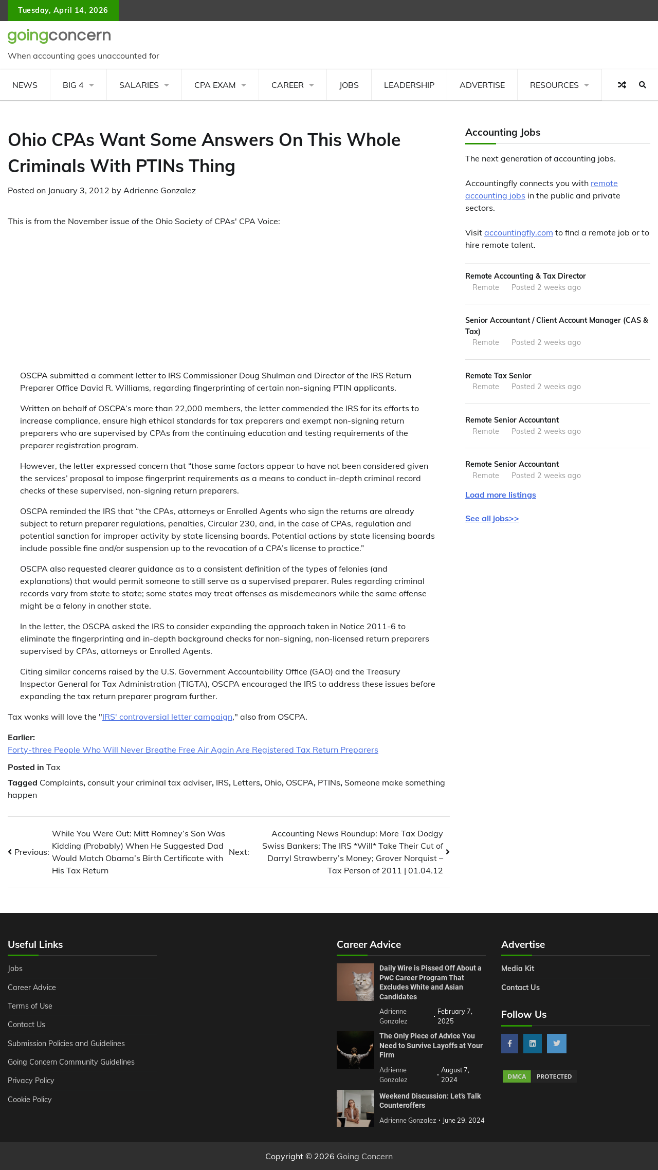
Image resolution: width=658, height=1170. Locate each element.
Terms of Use (30, 1006)
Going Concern (365, 1156)
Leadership (409, 85)
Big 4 (73, 85)
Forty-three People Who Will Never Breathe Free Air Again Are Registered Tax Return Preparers (193, 749)
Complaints (61, 782)
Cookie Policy (30, 1099)
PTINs (329, 782)
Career (287, 85)
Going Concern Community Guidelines (71, 1062)
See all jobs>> (492, 518)
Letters (246, 782)
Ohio (273, 782)
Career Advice (32, 987)
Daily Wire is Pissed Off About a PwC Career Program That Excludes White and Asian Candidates (430, 982)
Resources (554, 85)
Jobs (349, 85)
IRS (222, 782)
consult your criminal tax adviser (149, 782)
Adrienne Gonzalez (159, 190)
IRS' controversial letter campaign (167, 716)
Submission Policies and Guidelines (66, 1043)
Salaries (139, 85)
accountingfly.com (518, 232)
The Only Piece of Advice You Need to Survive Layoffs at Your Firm (431, 1045)
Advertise (482, 85)
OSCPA (300, 782)
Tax (53, 767)
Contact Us (26, 1024)
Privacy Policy (31, 1080)
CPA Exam (215, 85)
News (25, 85)
